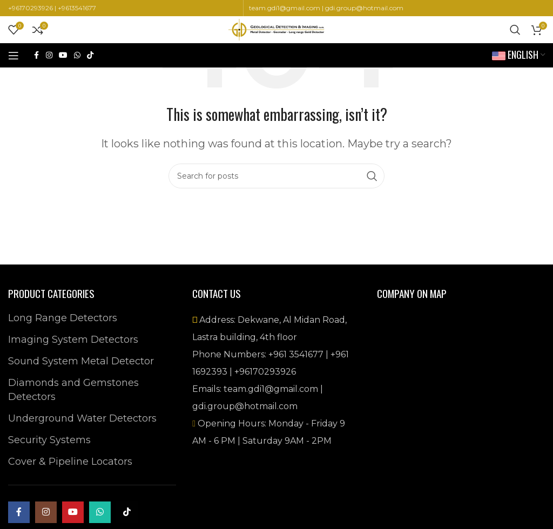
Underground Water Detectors (82, 418)
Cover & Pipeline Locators (70, 461)
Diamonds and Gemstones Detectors (73, 389)
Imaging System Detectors (73, 339)
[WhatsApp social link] (77, 55)
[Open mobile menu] (13, 55)
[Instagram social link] (49, 55)
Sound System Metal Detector (81, 361)
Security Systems (49, 440)
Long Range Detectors (62, 318)
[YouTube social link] (63, 55)
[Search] (515, 29)
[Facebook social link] (36, 55)
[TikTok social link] (90, 55)
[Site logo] (276, 29)
